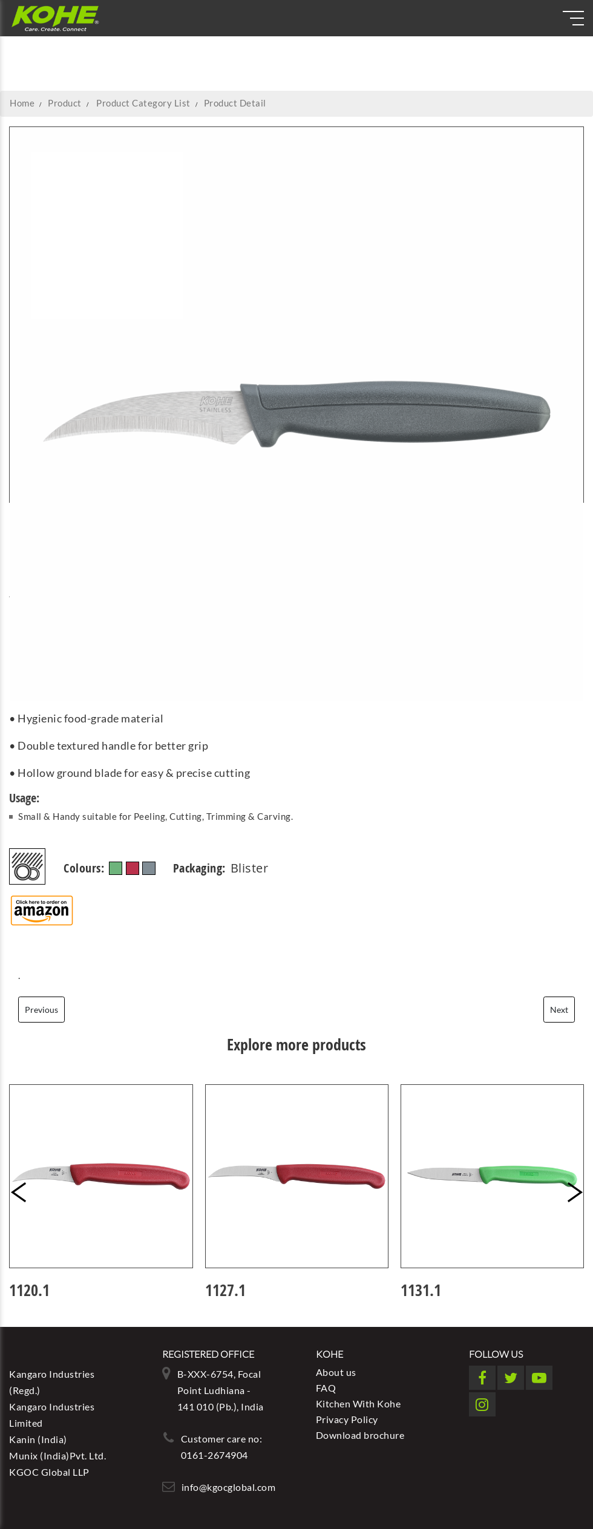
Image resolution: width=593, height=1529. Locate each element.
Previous (41, 1009)
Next (559, 1009)
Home (22, 102)
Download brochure (360, 1435)
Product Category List (143, 102)
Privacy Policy (347, 1419)
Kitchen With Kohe (358, 1403)
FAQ (326, 1387)
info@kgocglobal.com (229, 1487)
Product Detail (235, 102)
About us (336, 1372)
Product (65, 102)
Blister (250, 861)
